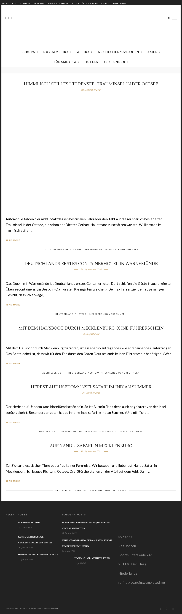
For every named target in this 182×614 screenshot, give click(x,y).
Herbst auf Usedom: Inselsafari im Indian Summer (91, 387)
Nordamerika (56, 51)
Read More (13, 240)
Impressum (119, 3)
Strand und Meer (126, 249)
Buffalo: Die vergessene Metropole (38, 554)
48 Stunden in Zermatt (30, 522)
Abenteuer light (53, 373)
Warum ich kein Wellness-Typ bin (92, 558)
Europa (28, 51)
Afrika (83, 51)
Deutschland (53, 249)
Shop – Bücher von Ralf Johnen (91, 3)
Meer (108, 249)
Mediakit (39, 3)
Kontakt (25, 3)
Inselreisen (68, 431)
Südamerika (65, 61)
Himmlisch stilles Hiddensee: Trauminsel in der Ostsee (91, 84)
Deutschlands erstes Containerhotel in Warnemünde (91, 263)
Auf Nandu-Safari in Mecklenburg (91, 446)
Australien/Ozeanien (118, 51)
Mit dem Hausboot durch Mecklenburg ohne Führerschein (91, 328)
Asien (153, 51)
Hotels (91, 61)
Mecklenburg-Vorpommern (83, 249)
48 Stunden (114, 61)
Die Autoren (9, 3)
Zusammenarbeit (58, 3)
